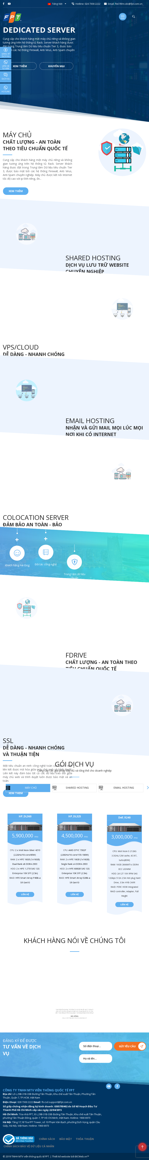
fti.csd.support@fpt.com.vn (57, 1102)
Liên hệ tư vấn (5, 65)
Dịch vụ (6, 76)
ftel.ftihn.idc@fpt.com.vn (128, 3)
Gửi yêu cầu (127, 1046)
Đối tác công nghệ (46, 1089)
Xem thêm (20, 66)
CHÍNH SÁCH (47, 1139)
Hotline (6, 89)
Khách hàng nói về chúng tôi (75, 940)
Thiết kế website (61, 1156)
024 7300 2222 (92, 3)
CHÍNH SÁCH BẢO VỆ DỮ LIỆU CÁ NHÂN (29, 1146)
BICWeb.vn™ (82, 1156)
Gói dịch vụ (74, 764)
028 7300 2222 (25, 1102)
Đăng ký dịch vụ (6, 53)
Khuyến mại (56, 66)
